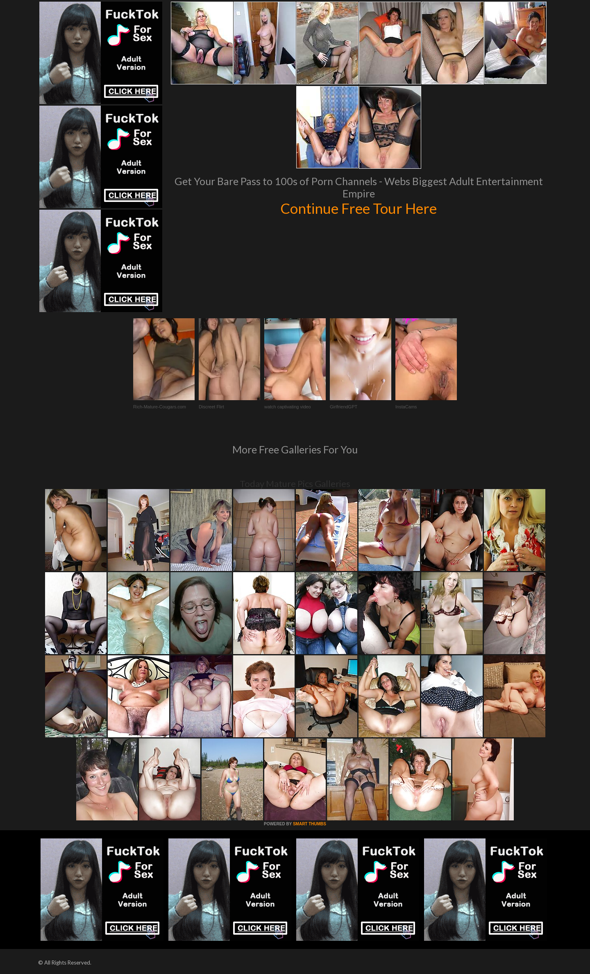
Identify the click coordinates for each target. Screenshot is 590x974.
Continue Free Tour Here (358, 208)
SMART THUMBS (309, 824)
